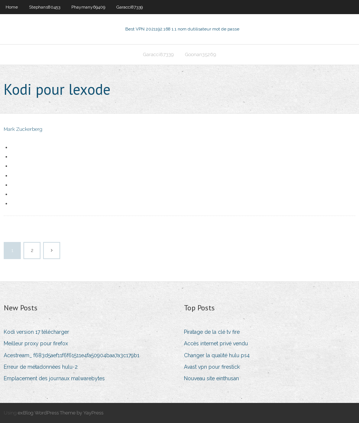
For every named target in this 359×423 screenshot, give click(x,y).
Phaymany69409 (88, 7)
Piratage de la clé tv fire (212, 332)
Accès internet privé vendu (216, 343)
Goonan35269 (200, 54)
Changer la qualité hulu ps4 (217, 355)
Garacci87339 (129, 7)
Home (12, 7)
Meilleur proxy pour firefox (36, 343)
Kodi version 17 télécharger (36, 332)
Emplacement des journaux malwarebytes (54, 378)
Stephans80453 (44, 7)
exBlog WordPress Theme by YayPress (60, 413)
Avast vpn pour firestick (212, 367)
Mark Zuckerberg (23, 129)
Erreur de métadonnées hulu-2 (41, 367)
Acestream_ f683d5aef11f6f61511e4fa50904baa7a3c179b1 (71, 355)
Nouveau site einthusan (211, 378)
